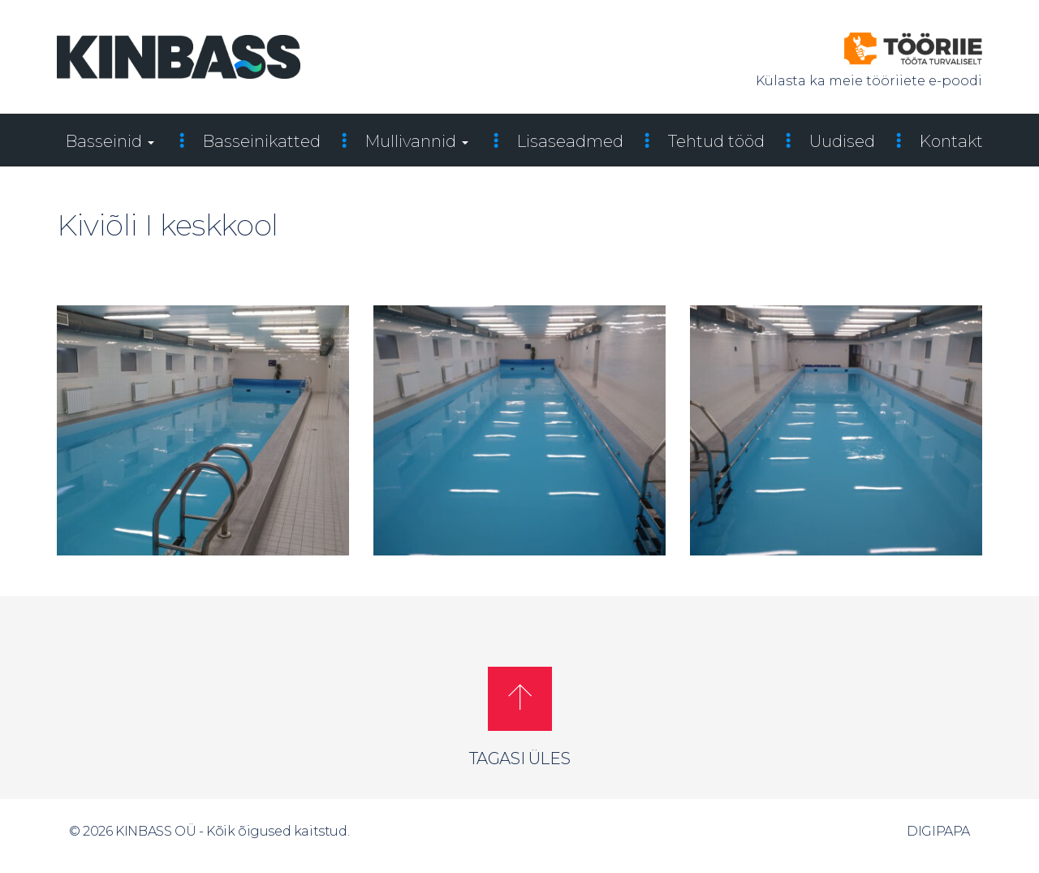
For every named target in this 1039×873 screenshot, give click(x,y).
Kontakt (951, 141)
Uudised (842, 141)
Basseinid (110, 141)
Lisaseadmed (570, 141)
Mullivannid (416, 141)
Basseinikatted (262, 141)
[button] (520, 699)
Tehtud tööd (716, 141)
